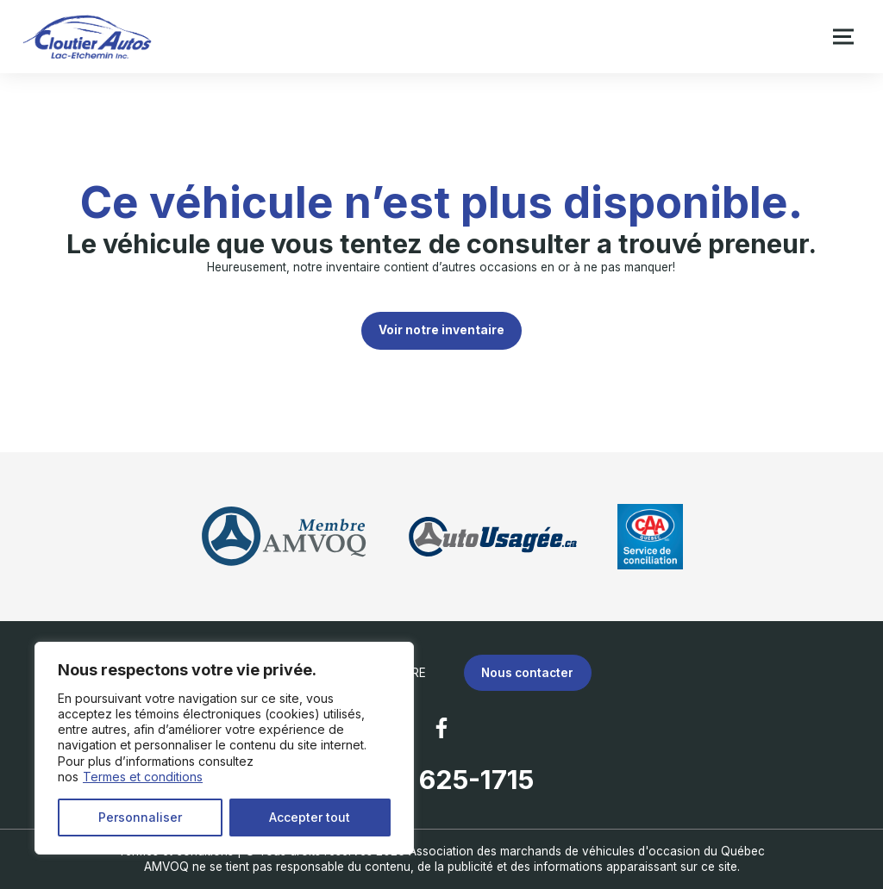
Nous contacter (527, 673)
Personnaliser (140, 817)
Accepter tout (309, 817)
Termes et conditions (143, 776)
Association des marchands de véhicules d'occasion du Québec (587, 851)
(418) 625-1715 (441, 779)
